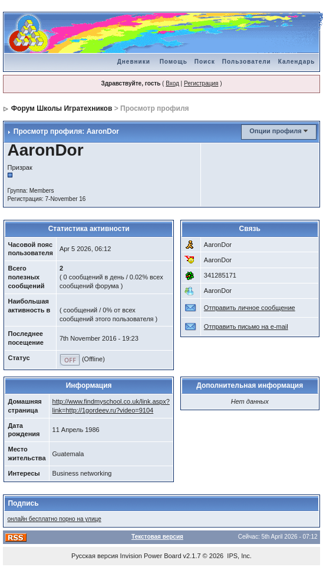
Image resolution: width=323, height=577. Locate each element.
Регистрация (201, 83)
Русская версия (94, 555)
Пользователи (246, 61)
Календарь (296, 61)
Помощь (173, 61)
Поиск (205, 61)
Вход (172, 83)
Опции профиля (275, 130)
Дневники (133, 61)
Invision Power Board (151, 555)
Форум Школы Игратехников (62, 108)
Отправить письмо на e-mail (246, 326)
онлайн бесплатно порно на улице (54, 519)
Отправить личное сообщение (249, 307)
